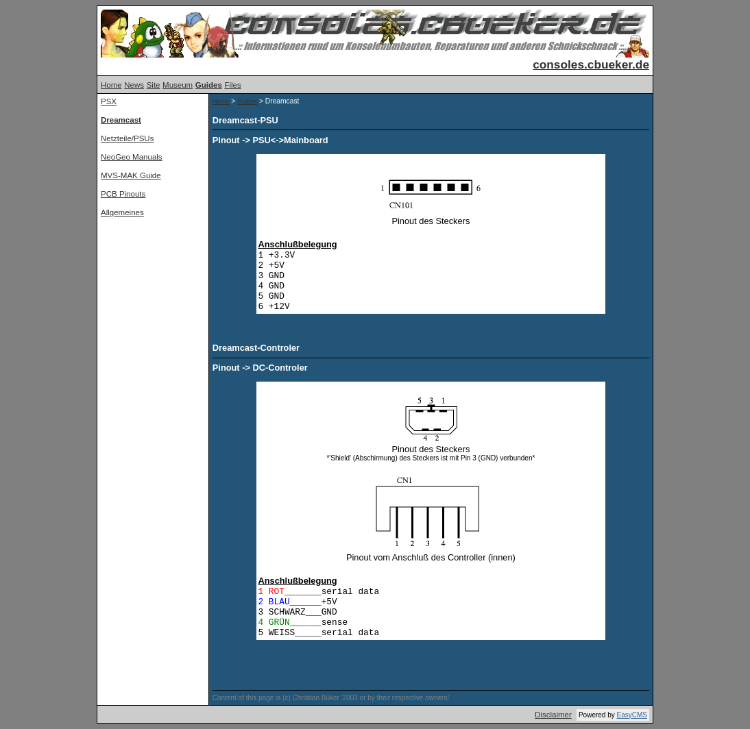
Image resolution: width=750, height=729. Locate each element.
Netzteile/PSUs (127, 138)
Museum (177, 85)
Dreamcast (121, 120)
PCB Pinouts (123, 194)
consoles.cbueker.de (591, 64)
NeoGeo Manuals (131, 157)
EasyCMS (632, 715)
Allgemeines (122, 212)
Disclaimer (553, 715)
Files (232, 85)
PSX (109, 101)
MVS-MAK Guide (131, 175)
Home (111, 85)
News (134, 85)
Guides (208, 85)
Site (153, 85)
